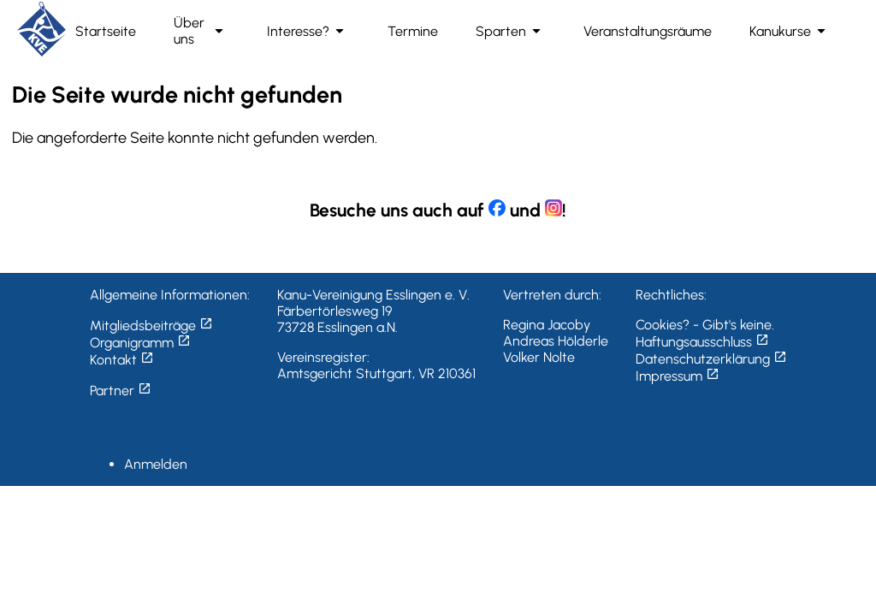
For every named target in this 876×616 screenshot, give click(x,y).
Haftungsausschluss (702, 342)
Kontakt (122, 360)
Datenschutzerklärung (711, 359)
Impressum (677, 376)
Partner (120, 390)
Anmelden (155, 464)
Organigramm (140, 343)
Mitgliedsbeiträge (151, 325)
